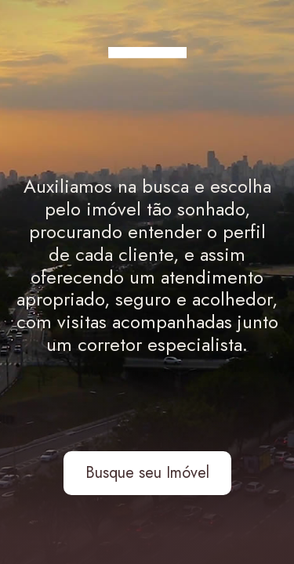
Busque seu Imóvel (147, 472)
